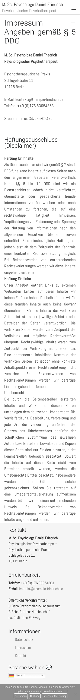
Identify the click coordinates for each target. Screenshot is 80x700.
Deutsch (17, 675)
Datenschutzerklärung (54, 696)
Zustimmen (21, 696)
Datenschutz (24, 639)
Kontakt (20, 655)
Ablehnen (34, 696)
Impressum (23, 647)
